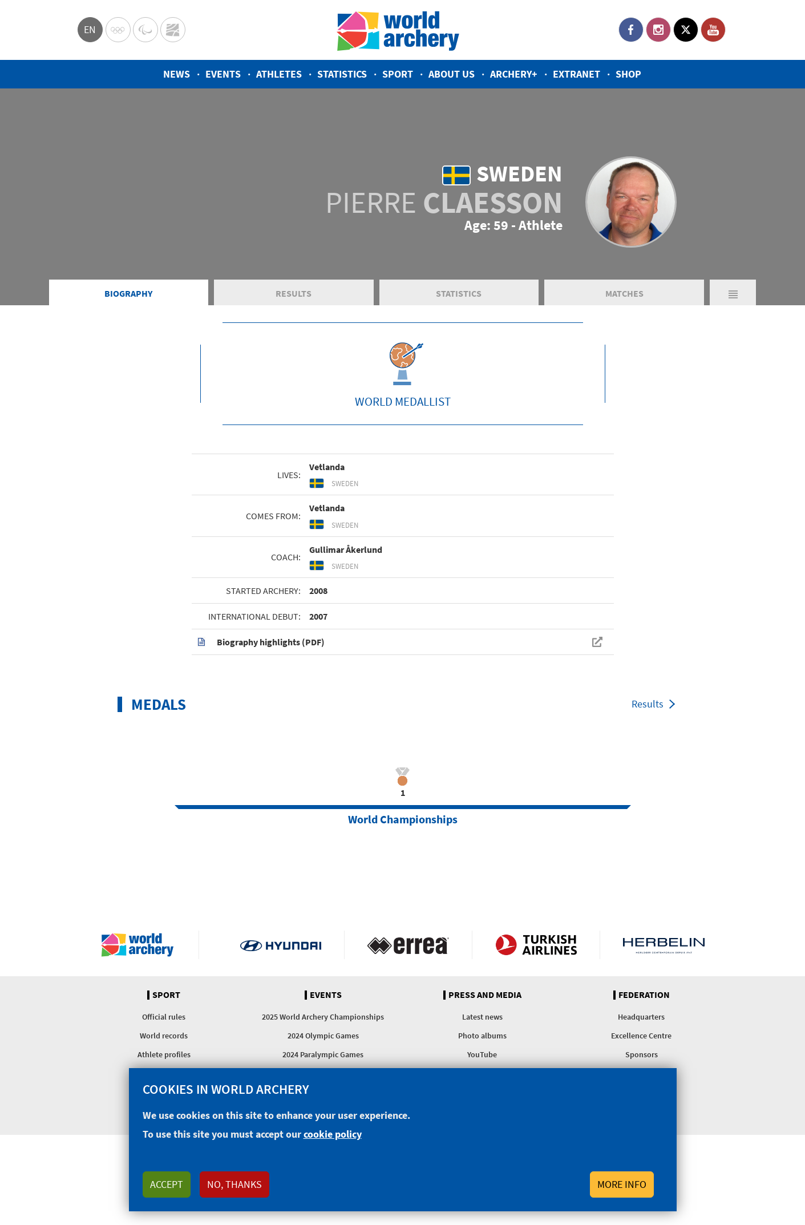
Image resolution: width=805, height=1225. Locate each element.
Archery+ (513, 73)
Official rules (163, 1017)
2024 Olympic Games (323, 1035)
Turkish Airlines (536, 945)
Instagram (658, 29)
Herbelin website (664, 945)
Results (294, 293)
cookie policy (333, 1134)
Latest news (482, 1017)
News (176, 73)
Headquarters (641, 1017)
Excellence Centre (641, 1035)
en (90, 29)
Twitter (685, 29)
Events (223, 73)
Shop (628, 73)
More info (621, 1184)
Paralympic (145, 29)
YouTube (713, 29)
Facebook (631, 29)
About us (451, 73)
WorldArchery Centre (172, 29)
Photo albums (482, 1035)
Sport (397, 73)
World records (164, 1035)
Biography (128, 293)
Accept (166, 1184)
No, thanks (234, 1184)
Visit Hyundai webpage (281, 945)
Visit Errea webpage (408, 945)
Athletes (279, 73)
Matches (624, 293)
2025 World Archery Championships (323, 1017)
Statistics (342, 73)
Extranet (576, 73)
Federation (644, 995)
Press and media (484, 995)
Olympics (118, 29)
